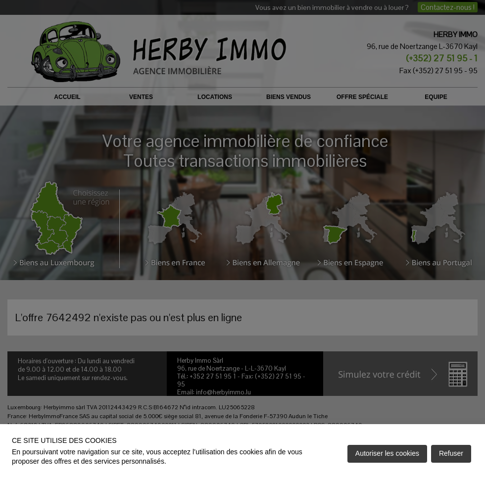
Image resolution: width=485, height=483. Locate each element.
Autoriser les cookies (387, 453)
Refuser (451, 453)
